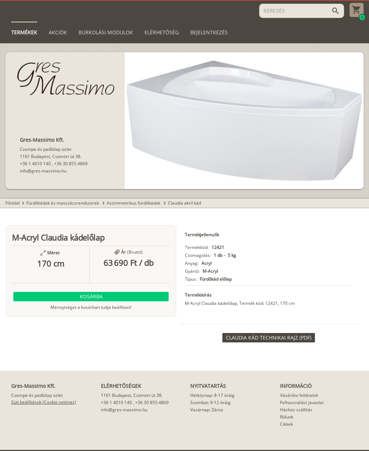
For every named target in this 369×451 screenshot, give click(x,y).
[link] (268, 337)
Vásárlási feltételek (299, 395)
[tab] (24, 32)
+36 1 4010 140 (35, 164)
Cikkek (286, 424)
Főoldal (12, 203)
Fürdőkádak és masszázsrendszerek (63, 203)
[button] (91, 296)
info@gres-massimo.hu (43, 171)
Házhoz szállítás (296, 410)
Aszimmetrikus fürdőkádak (134, 203)
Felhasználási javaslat (302, 402)
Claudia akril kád (184, 203)
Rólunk (286, 417)
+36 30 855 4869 (71, 164)
